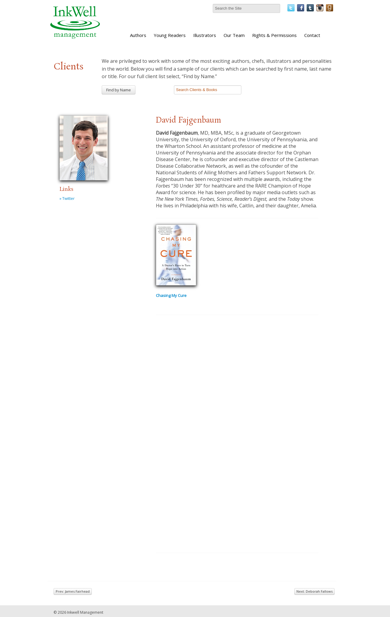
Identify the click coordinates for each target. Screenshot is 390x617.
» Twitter (67, 198)
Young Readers (170, 35)
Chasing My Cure (171, 295)
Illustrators (204, 35)
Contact (312, 35)
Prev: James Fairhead (73, 591)
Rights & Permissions (274, 35)
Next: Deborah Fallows (314, 591)
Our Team (234, 35)
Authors (138, 35)
